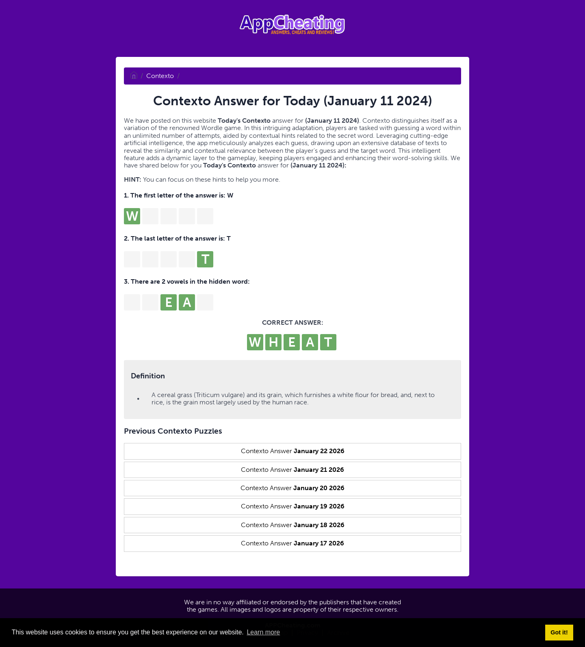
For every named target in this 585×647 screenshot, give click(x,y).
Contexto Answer (292, 451)
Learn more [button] (263, 632)
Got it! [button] (559, 632)
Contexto (160, 76)
